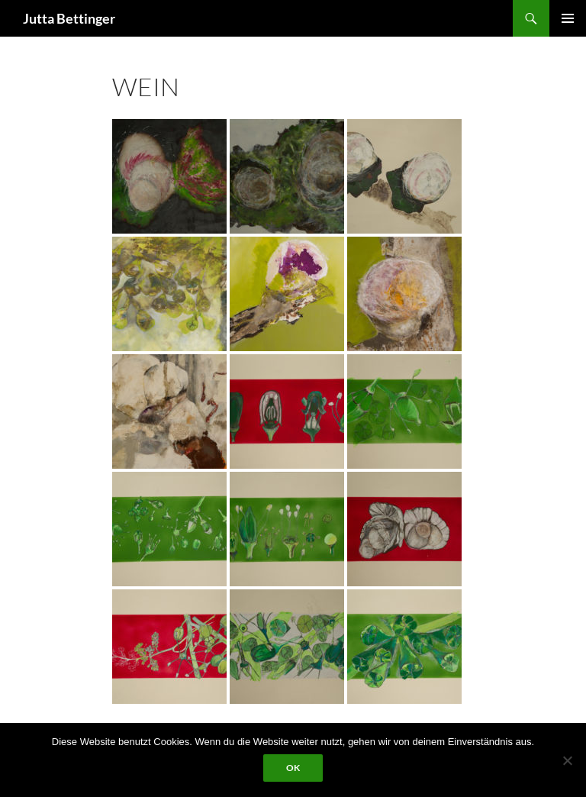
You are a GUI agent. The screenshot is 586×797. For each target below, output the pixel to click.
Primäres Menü (567, 18)
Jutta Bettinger (69, 18)
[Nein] (567, 760)
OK (293, 767)
